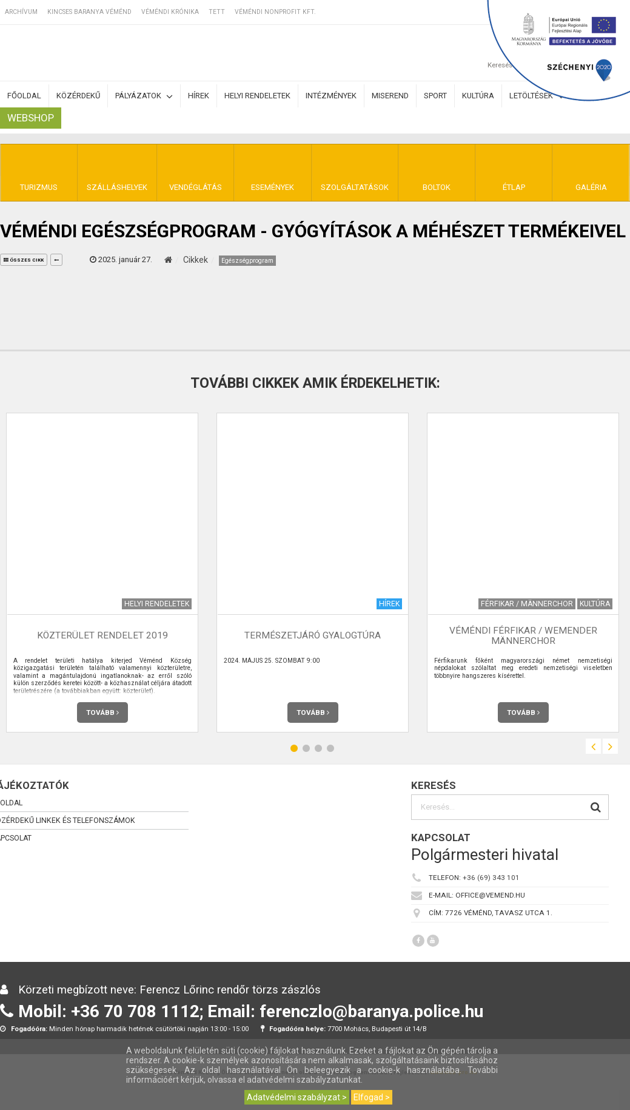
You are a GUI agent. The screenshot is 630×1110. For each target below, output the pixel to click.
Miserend (390, 95)
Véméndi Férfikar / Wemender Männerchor (523, 635)
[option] (312, 573)
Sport (435, 95)
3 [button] (318, 748)
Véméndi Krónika (170, 12)
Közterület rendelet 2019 (102, 635)
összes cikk (24, 260)
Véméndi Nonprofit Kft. (275, 12)
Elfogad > (372, 1097)
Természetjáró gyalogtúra (312, 635)
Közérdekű (78, 95)
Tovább (102, 712)
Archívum (21, 12)
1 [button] (294, 748)
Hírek (198, 95)
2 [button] (306, 748)
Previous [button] (593, 746)
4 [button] (330, 748)
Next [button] (610, 746)
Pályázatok (144, 96)
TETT (217, 12)
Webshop (30, 118)
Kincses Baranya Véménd (89, 12)
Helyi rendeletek (257, 95)
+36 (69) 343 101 (491, 877)
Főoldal (24, 95)
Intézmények (331, 95)
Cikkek (195, 260)
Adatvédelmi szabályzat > (297, 1097)
